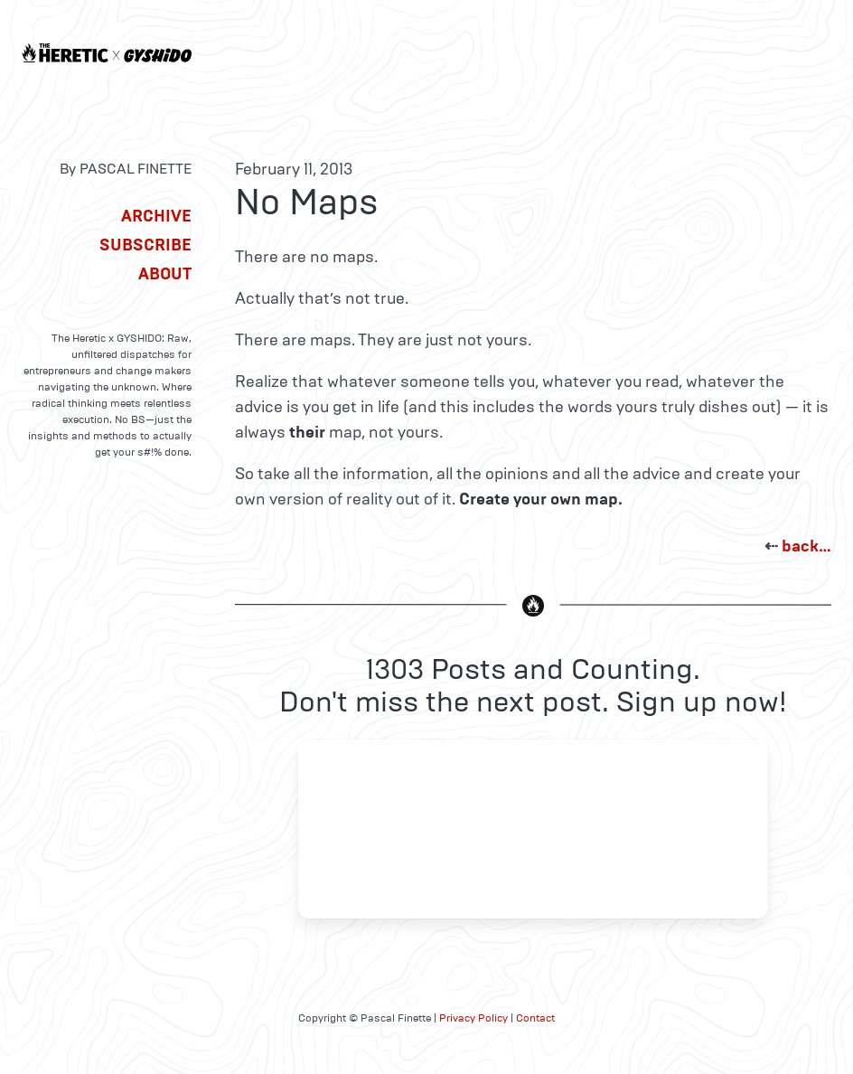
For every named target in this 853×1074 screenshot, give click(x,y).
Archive (156, 216)
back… (806, 546)
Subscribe (145, 245)
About (165, 274)
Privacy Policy (473, 1018)
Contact (535, 1018)
